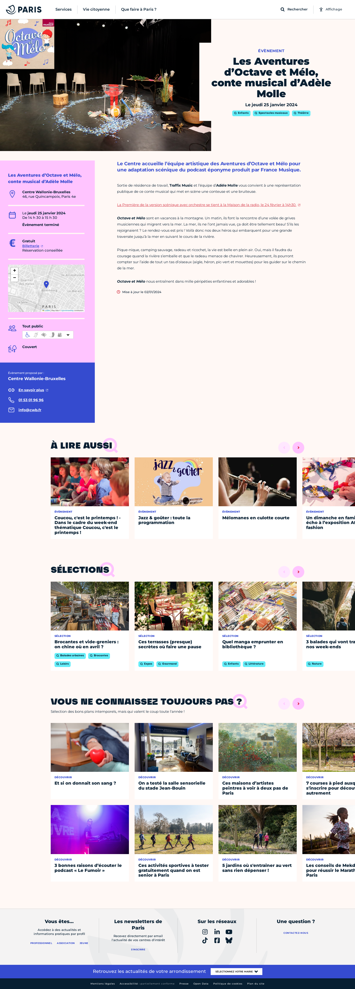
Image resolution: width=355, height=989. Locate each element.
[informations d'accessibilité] (47, 335)
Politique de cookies (227, 983)
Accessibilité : (147, 983)
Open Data (201, 983)
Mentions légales (103, 983)
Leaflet (46, 310)
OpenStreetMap (67, 310)
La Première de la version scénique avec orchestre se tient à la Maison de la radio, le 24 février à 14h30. (206, 204)
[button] (46, 284)
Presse (184, 983)
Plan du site (255, 983)
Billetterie (30, 246)
